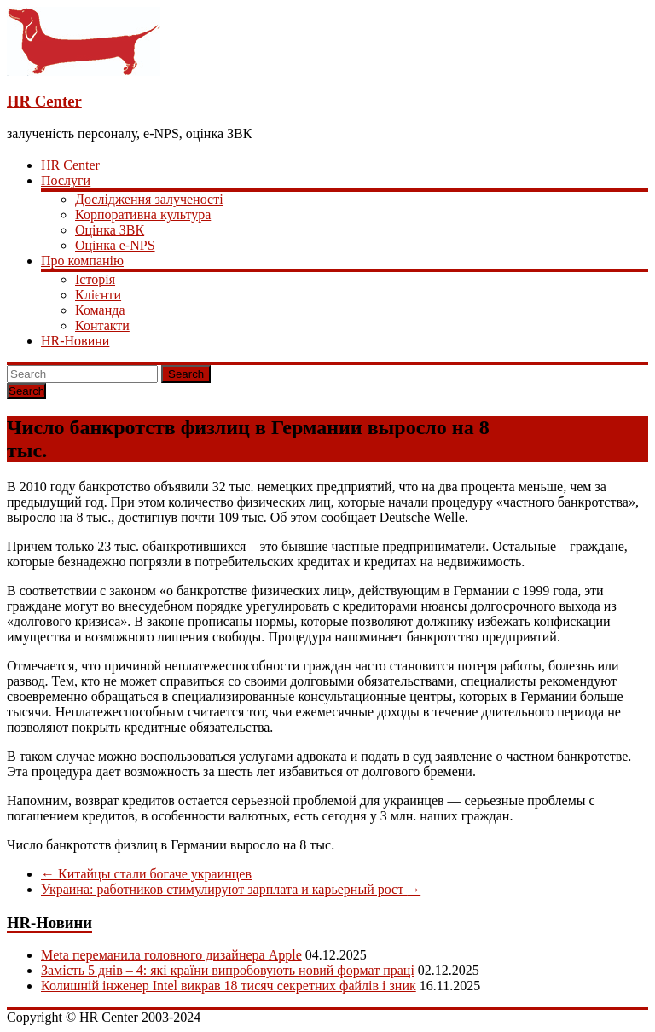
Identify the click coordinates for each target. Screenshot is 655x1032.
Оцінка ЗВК (109, 230)
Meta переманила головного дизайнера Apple (171, 955)
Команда (100, 310)
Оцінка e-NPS (115, 245)
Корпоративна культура (143, 214)
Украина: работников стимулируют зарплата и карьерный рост (230, 889)
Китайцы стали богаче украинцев (146, 874)
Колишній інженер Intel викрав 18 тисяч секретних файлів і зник (228, 985)
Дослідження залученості (149, 199)
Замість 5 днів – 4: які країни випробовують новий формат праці (227, 970)
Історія (95, 279)
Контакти (102, 325)
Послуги (65, 180)
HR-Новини (75, 340)
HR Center (44, 101)
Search (186, 374)
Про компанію (82, 260)
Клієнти (98, 294)
